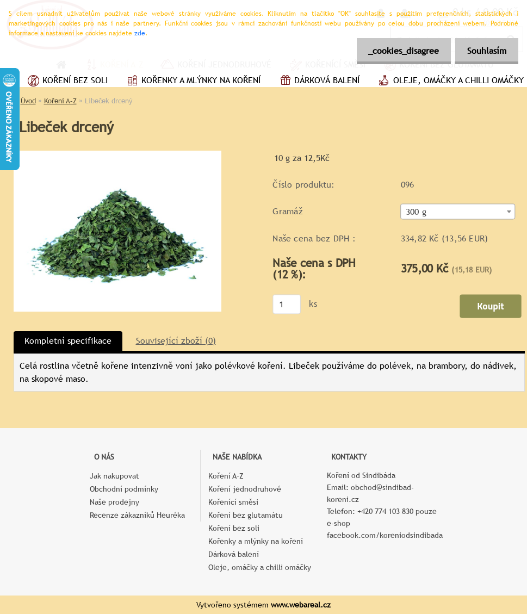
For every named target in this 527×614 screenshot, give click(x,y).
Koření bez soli (66, 81)
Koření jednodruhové (244, 489)
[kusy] (286, 304)
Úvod (28, 101)
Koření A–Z (60, 101)
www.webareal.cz (301, 604)
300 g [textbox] (415, 212)
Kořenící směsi (233, 502)
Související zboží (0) (176, 341)
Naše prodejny (114, 502)
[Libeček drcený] (117, 155)
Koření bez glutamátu (245, 515)
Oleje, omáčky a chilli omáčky (259, 567)
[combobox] (457, 212)
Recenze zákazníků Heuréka (137, 515)
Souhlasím (485, 51)
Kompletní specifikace (67, 341)
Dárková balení (318, 81)
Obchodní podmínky (124, 489)
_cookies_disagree (398, 51)
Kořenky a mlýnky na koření (192, 81)
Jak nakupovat (114, 476)
